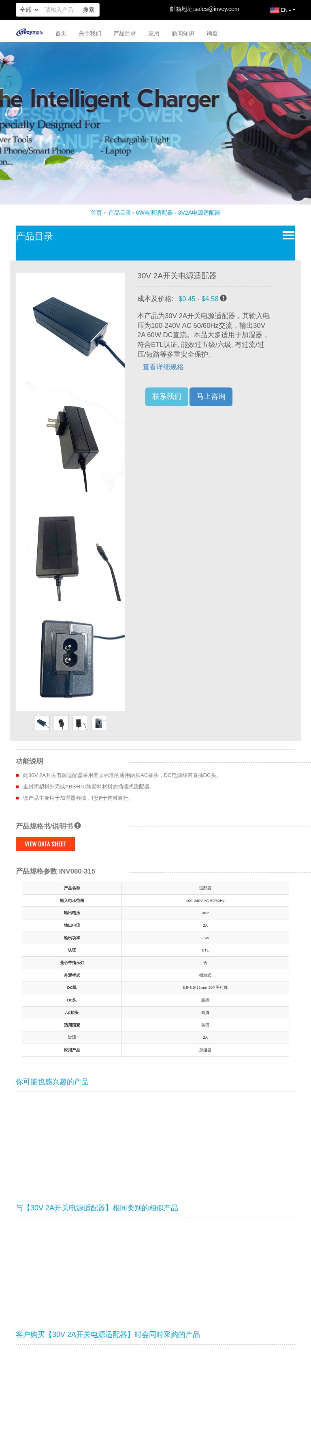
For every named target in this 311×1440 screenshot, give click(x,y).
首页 (60, 33)
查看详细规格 (163, 367)
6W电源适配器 (154, 212)
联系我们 (166, 396)
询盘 (212, 33)
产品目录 (124, 33)
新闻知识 (183, 33)
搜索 (88, 9)
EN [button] (275, 13)
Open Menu (287, 235)
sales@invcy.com (216, 9)
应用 (154, 33)
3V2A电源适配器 (199, 212)
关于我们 (90, 33)
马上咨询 (211, 396)
